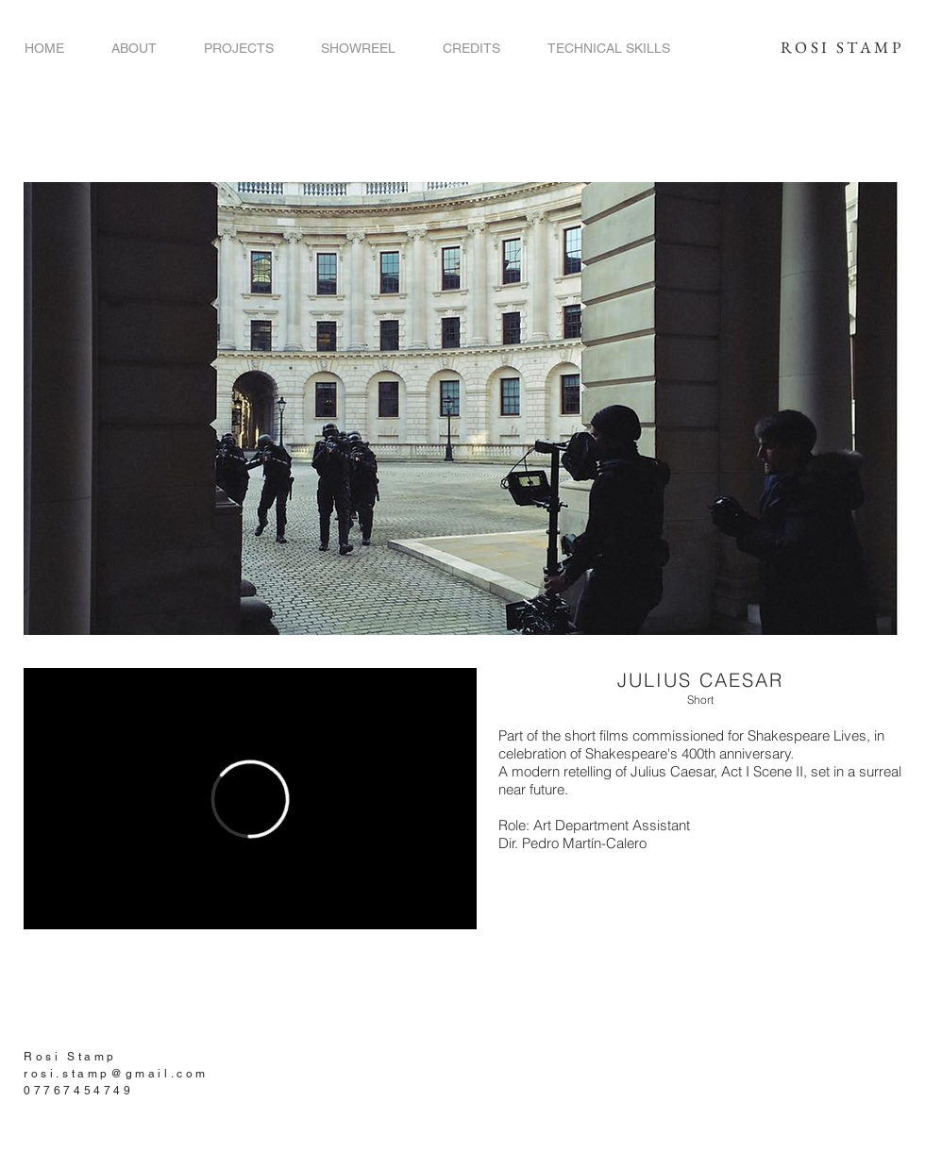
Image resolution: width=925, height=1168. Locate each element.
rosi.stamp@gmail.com (116, 1073)
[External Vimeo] (250, 798)
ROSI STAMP (842, 47)
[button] (238, 48)
